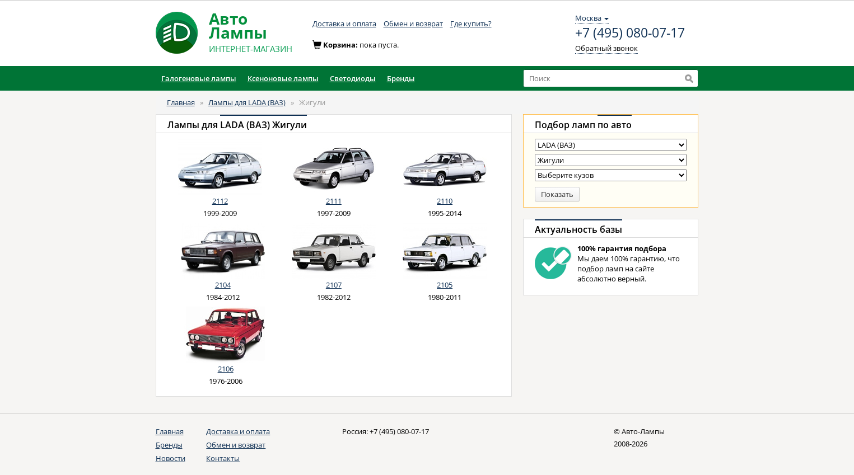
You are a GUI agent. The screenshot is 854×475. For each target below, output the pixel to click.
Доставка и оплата (344, 23)
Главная (181, 102)
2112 (220, 201)
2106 (226, 369)
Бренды (169, 445)
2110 (444, 201)
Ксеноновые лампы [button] (283, 78)
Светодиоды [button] (353, 78)
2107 (334, 285)
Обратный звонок (606, 48)
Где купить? (471, 23)
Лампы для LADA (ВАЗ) (247, 102)
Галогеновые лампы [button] (198, 78)
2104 (223, 285)
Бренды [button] (401, 78)
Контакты (223, 458)
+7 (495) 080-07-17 (630, 33)
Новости (170, 458)
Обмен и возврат (413, 23)
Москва (592, 18)
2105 (444, 285)
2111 (334, 201)
